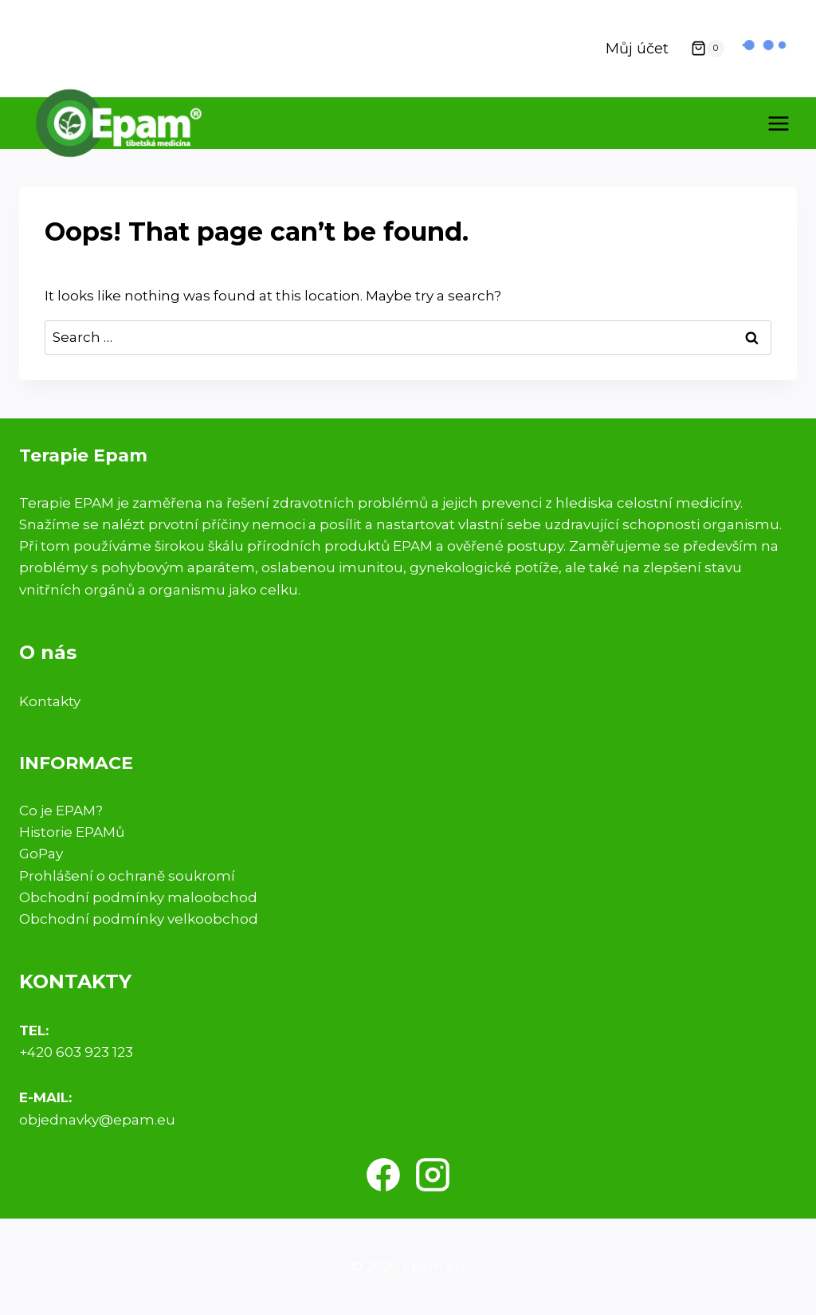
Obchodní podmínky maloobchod (138, 897)
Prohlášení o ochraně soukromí (127, 876)
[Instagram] (433, 1175)
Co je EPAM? (61, 810)
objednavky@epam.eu (97, 1120)
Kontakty (49, 701)
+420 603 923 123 (76, 1052)
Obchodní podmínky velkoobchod (138, 919)
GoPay (41, 854)
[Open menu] (778, 123)
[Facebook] (383, 1175)
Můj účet (637, 48)
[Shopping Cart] (707, 48)
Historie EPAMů (71, 832)
